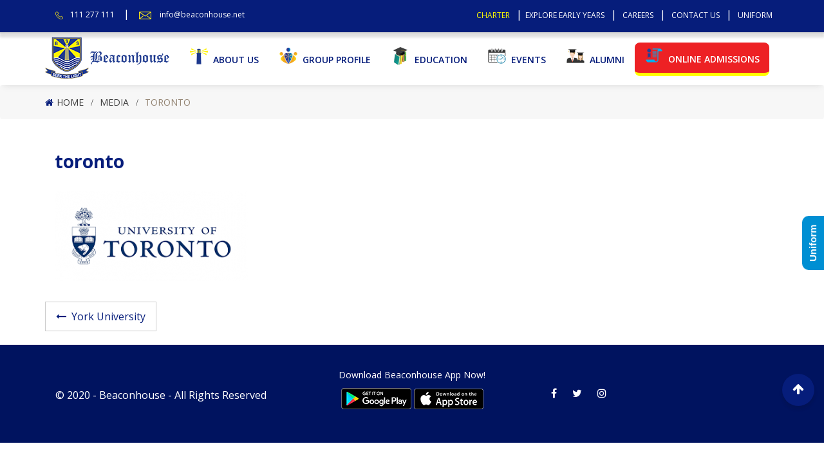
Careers (638, 15)
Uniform (755, 15)
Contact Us (695, 15)
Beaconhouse (132, 395)
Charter (493, 15)
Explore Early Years (564, 15)
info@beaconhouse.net (202, 14)
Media (114, 102)
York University (108, 316)
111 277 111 (92, 14)
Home (70, 102)
